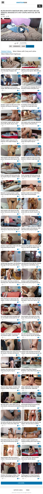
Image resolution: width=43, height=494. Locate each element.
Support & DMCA (18, 490)
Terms (27, 490)
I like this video (15, 43)
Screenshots (16, 46)
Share (23, 46)
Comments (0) (30, 46)
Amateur (21, 2)
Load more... (21, 483)
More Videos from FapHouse (11, 54)
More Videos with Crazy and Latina (24, 51)
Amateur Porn (20, 492)
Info (10, 46)
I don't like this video (17, 43)
